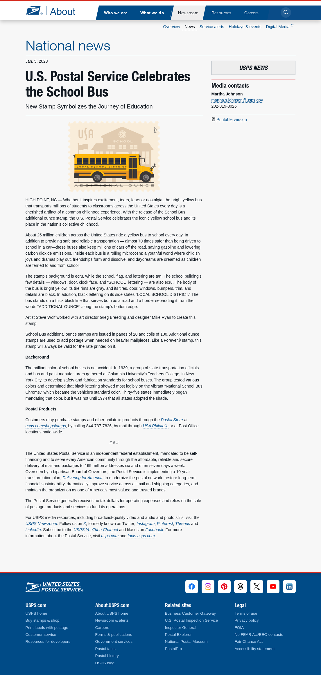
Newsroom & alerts (112, 620)
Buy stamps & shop (43, 620)
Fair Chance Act (249, 641)
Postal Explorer (178, 634)
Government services (113, 641)
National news (68, 45)
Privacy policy (247, 620)
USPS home (36, 613)
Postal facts (105, 649)
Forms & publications (113, 634)
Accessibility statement (255, 649)
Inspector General (180, 627)
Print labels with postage (47, 627)
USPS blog (105, 663)
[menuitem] (116, 13)
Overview (171, 26)
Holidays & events (245, 26)
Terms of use (246, 613)
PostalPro (173, 649)
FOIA (239, 627)
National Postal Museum (186, 641)
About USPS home (111, 613)
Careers (102, 627)
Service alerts (212, 26)
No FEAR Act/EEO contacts (259, 634)
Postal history (107, 656)
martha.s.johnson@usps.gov (237, 100)
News (190, 26)
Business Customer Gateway (190, 613)
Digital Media (279, 26)
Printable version (231, 119)
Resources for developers (48, 641)
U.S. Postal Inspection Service (191, 620)
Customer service (41, 634)
